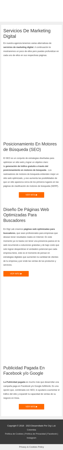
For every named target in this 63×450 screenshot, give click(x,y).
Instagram (31, 438)
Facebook (52, 434)
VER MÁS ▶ (31, 194)
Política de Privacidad (35, 434)
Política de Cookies (14, 434)
